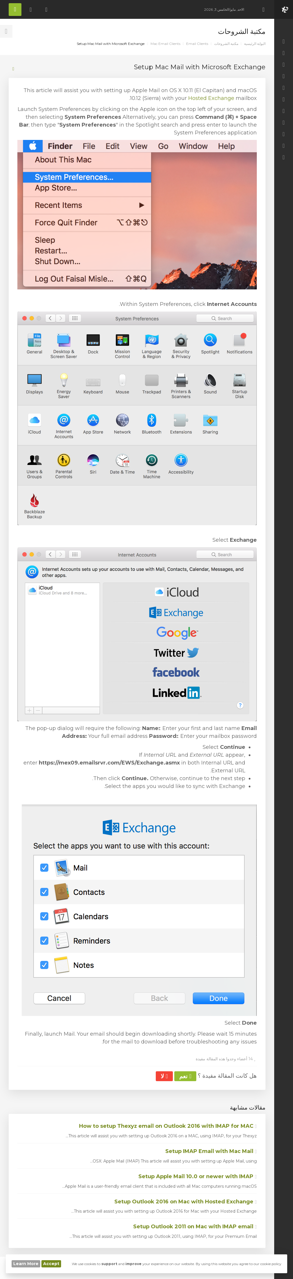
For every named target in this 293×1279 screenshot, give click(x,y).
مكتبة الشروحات (226, 43)
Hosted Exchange (211, 98)
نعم (185, 1076)
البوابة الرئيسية (254, 43)
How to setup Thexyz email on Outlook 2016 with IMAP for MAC (168, 1126)
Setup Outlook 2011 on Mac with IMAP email (195, 1226)
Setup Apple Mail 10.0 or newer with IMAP (197, 1176)
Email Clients (197, 43)
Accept (51, 1263)
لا (164, 1076)
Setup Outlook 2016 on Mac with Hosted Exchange (185, 1201)
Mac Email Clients (165, 43)
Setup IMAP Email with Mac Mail (211, 1151)
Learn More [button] (26, 1263)
